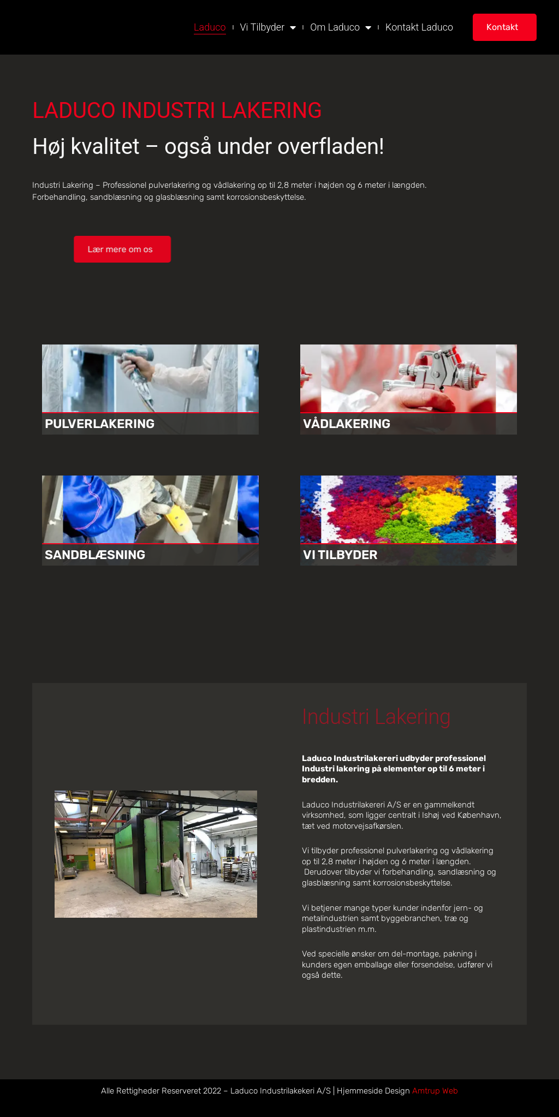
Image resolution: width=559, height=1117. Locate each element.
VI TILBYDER (342, 554)
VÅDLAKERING (349, 423)
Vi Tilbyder (268, 27)
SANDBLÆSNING (98, 554)
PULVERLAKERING (102, 423)
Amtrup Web (435, 1091)
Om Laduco (340, 27)
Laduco (209, 27)
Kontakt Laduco (419, 27)
